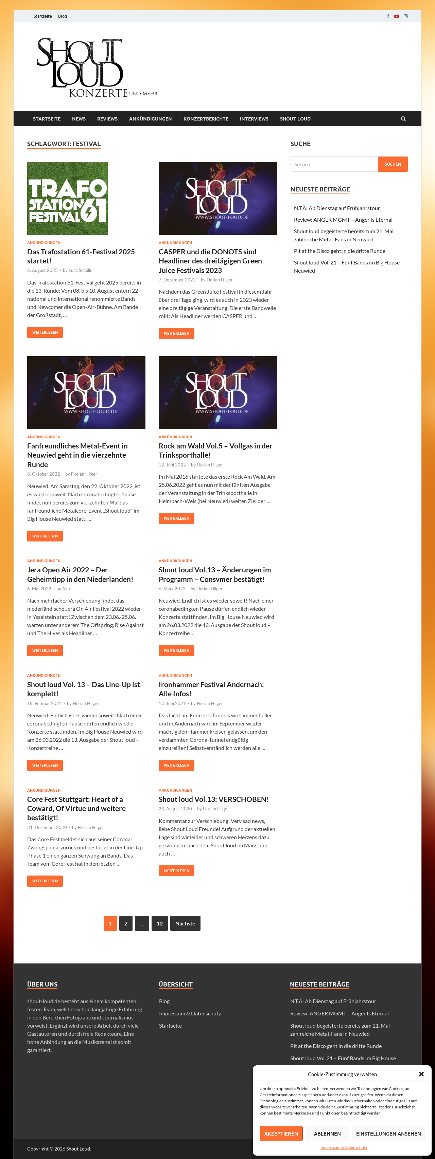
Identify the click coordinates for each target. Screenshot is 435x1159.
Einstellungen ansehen (388, 1133)
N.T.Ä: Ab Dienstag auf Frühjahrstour (337, 208)
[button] (421, 1074)
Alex (66, 588)
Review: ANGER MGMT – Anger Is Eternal (343, 219)
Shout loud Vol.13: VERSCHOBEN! (214, 799)
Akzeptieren (281, 1133)
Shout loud (295, 119)
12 (160, 923)
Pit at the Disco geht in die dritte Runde (339, 250)
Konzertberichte (206, 119)
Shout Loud (78, 1149)
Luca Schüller (81, 270)
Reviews (107, 119)
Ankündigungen (150, 119)
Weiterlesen (42, 331)
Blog (62, 16)
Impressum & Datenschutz (343, 1147)
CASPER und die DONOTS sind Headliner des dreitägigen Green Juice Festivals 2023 (210, 260)
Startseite (43, 16)
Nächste (185, 923)
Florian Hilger (220, 279)
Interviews (254, 119)
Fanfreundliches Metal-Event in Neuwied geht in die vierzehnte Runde (77, 454)
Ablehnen (327, 1133)
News (79, 119)
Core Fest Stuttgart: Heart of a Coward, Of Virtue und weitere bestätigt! (76, 808)
